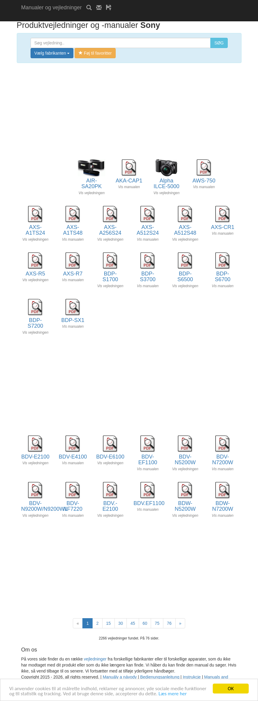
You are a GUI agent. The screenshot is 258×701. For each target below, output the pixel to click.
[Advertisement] (91, 17)
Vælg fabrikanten (52, 53)
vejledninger (95, 659)
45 (132, 623)
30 (120, 623)
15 (108, 623)
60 (145, 623)
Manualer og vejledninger (51, 8)
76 (169, 623)
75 (157, 623)
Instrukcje (192, 677)
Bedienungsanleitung (159, 677)
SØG (219, 43)
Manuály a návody (120, 677)
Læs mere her (173, 694)
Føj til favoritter (95, 53)
